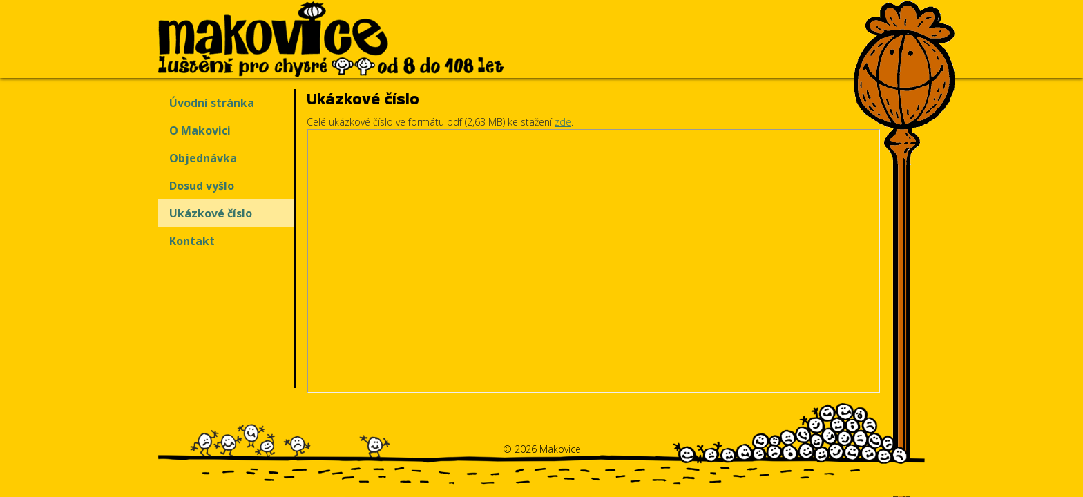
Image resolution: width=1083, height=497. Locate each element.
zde (563, 121)
